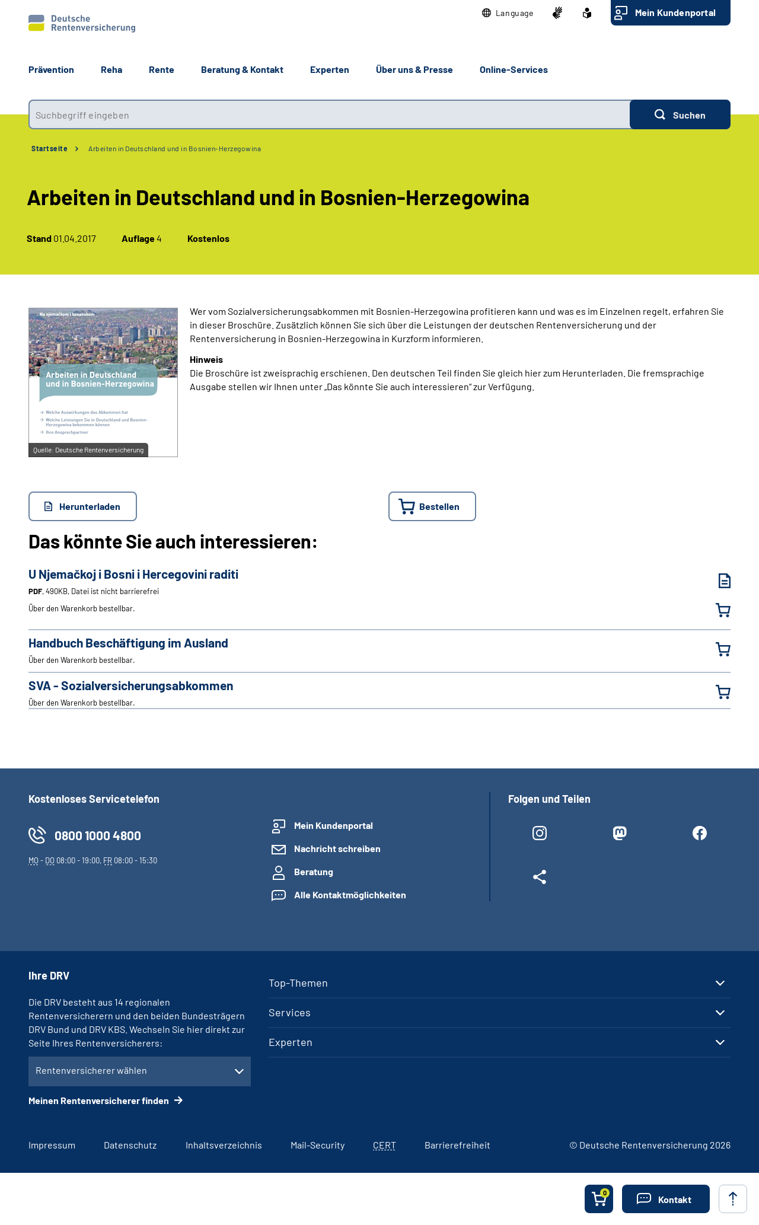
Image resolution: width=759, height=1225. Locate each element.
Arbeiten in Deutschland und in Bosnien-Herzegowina (174, 148)
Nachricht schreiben (337, 848)
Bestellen (439, 506)
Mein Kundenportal (675, 12)
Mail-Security (318, 1144)
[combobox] (329, 114)
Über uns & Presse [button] (414, 69)
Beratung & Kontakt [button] (242, 69)
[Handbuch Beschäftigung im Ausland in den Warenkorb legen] (716, 649)
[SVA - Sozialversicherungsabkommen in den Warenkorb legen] (716, 692)
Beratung (313, 871)
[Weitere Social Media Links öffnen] (539, 879)
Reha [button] (111, 69)
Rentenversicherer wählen (91, 1070)
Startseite (49, 148)
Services (290, 1012)
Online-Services (514, 69)
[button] (508, 13)
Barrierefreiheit (457, 1144)
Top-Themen (298, 982)
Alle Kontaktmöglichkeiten (350, 894)
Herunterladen (89, 506)
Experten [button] (329, 69)
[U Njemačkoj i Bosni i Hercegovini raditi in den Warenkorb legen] (716, 610)
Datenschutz (130, 1144)
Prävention (51, 69)
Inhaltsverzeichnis (224, 1144)
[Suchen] (680, 114)
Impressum (51, 1144)
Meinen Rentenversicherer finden (99, 1100)
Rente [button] (161, 69)
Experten (290, 1041)
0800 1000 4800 (98, 835)
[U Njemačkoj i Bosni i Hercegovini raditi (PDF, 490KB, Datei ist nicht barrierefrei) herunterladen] (716, 580)
